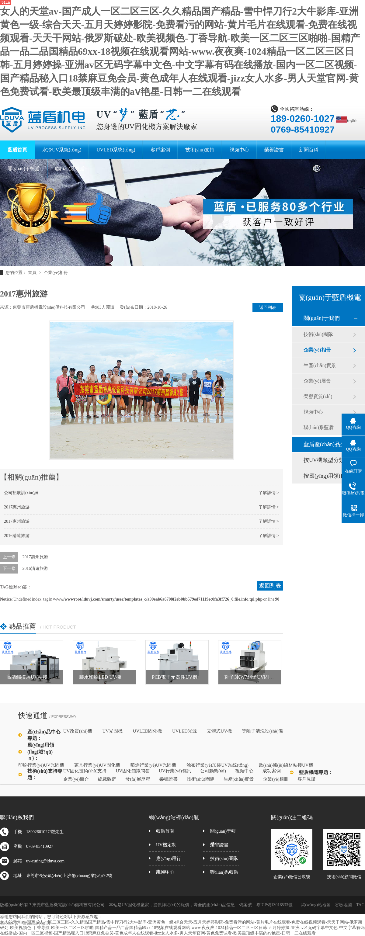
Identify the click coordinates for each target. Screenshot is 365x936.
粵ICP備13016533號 (274, 905)
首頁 (33, 272)
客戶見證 (306, 779)
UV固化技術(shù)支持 (85, 770)
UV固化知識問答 (133, 770)
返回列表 (267, 307)
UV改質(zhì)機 (77, 731)
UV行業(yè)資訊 (175, 770)
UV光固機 (112, 731)
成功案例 (271, 770)
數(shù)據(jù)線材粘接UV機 (286, 765)
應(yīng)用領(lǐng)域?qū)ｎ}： (40, 751)
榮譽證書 (168, 779)
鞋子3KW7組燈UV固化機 (251, 677)
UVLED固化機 (147, 731)
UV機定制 (166, 844)
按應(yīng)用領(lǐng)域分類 (328, 476)
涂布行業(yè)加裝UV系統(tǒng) (217, 765)
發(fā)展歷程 (137, 779)
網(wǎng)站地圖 (316, 905)
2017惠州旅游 (17, 507)
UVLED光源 (184, 731)
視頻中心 (313, 411)
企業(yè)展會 (317, 380)
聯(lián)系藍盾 (319, 427)
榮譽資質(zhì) (318, 396)
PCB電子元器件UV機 (174, 677)
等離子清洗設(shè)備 (262, 731)
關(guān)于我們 (322, 318)
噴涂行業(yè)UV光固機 (153, 765)
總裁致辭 (107, 779)
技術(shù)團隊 (318, 334)
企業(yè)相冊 (56, 272)
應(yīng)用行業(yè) (168, 860)
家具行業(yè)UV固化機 (97, 765)
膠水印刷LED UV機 (100, 677)
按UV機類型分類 (324, 460)
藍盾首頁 (165, 831)
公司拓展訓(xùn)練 (21, 493)
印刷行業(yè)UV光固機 (41, 765)
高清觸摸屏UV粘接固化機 (34, 677)
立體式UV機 (219, 731)
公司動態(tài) (213, 770)
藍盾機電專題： (316, 772)
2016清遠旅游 (17, 535)
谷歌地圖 (343, 905)
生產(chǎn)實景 (320, 365)
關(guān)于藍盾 (223, 833)
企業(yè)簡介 (76, 779)
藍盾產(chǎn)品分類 (327, 444)
